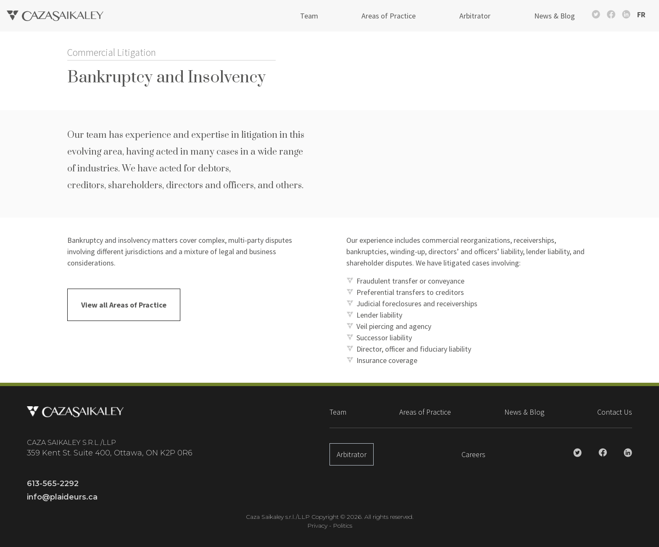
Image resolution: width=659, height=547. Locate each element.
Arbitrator (474, 16)
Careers (473, 454)
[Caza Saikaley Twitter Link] (596, 14)
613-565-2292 (53, 483)
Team (309, 16)
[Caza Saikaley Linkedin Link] (626, 14)
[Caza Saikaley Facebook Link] (611, 14)
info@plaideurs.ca (62, 497)
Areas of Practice (388, 16)
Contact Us (614, 412)
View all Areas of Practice (123, 305)
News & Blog (554, 16)
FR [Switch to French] (641, 14)
